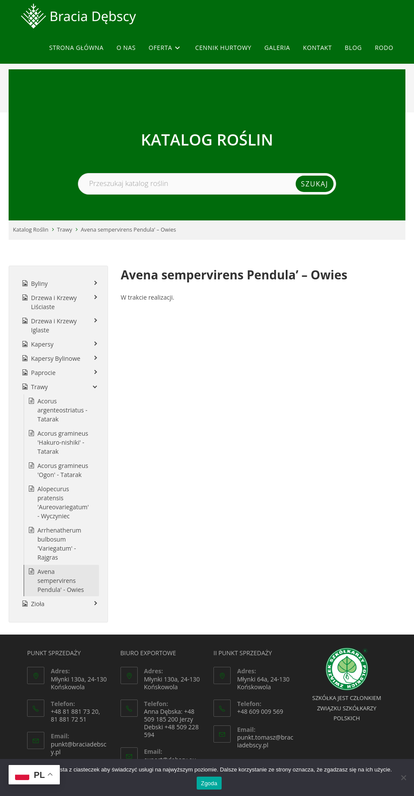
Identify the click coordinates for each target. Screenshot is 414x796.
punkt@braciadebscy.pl (78, 748)
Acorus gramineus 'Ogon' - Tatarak (62, 470)
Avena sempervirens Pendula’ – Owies (128, 229)
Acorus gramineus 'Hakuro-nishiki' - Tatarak (62, 442)
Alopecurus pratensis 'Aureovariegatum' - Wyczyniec (63, 502)
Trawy (64, 229)
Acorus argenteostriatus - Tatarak (62, 410)
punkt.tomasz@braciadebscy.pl (265, 741)
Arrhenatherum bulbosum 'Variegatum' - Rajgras (59, 543)
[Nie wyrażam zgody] (403, 777)
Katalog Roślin (31, 229)
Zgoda (209, 783)
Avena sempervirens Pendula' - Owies (60, 580)
